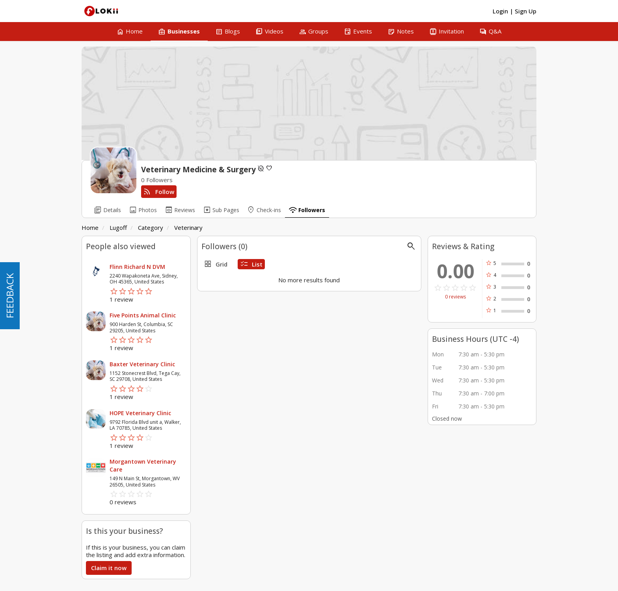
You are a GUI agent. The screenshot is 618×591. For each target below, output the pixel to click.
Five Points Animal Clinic (143, 315)
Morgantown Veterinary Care (143, 465)
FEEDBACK (9, 295)
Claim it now (109, 568)
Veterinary (188, 227)
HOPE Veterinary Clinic (140, 413)
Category (150, 227)
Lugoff (118, 227)
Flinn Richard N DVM (137, 266)
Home (90, 227)
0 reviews (455, 297)
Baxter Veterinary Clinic (142, 364)
